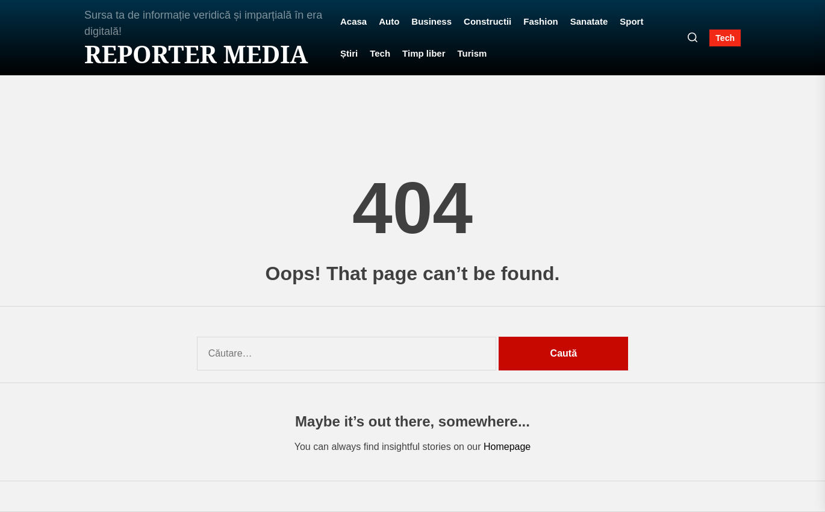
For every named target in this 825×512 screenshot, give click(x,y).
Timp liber (423, 53)
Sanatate (589, 21)
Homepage (507, 447)
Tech (380, 53)
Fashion (540, 21)
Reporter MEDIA (196, 54)
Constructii (487, 21)
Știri (349, 53)
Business (431, 21)
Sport (631, 21)
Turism (472, 53)
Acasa (353, 21)
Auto (389, 21)
